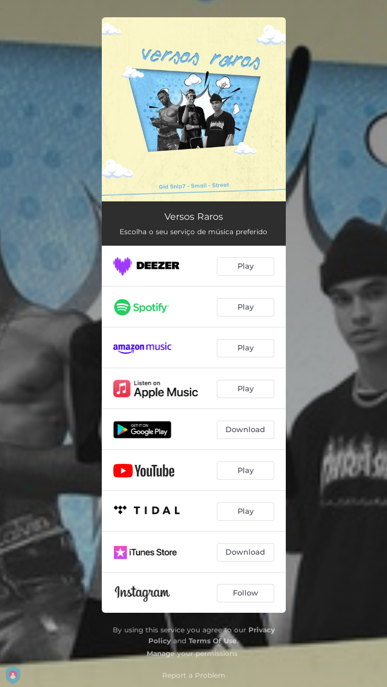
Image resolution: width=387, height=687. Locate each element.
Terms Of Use (213, 640)
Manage (161, 653)
